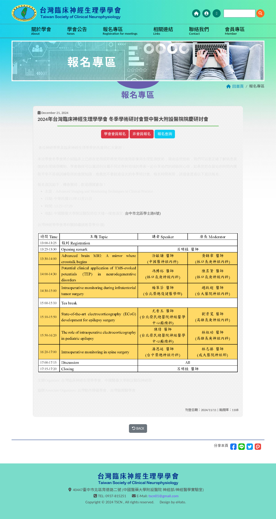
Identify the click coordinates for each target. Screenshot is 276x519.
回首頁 (238, 86)
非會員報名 (142, 134)
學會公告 (77, 31)
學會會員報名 (115, 134)
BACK (138, 428)
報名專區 (120, 31)
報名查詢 (164, 134)
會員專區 (235, 31)
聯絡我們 (199, 31)
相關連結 (163, 31)
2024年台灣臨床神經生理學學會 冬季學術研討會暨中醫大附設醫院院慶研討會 (123, 119)
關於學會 (41, 31)
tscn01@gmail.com (164, 496)
